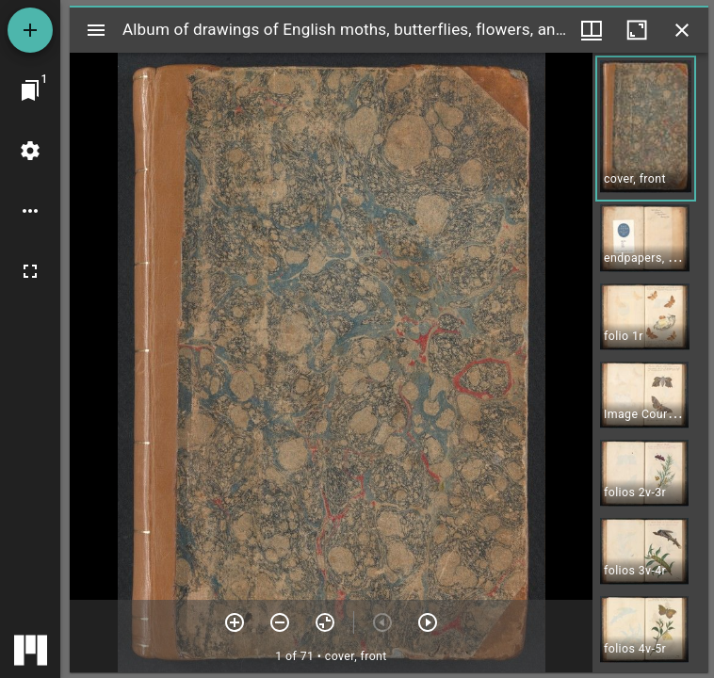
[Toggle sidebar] (96, 30)
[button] (645, 128)
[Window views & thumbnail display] (591, 30)
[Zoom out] (279, 622)
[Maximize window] (636, 30)
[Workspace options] (30, 211)
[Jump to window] (30, 90)
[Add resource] (30, 30)
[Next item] (427, 622)
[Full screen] (30, 271)
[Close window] (682, 30)
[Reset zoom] (325, 622)
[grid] (650, 362)
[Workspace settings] (30, 150)
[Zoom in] (234, 622)
